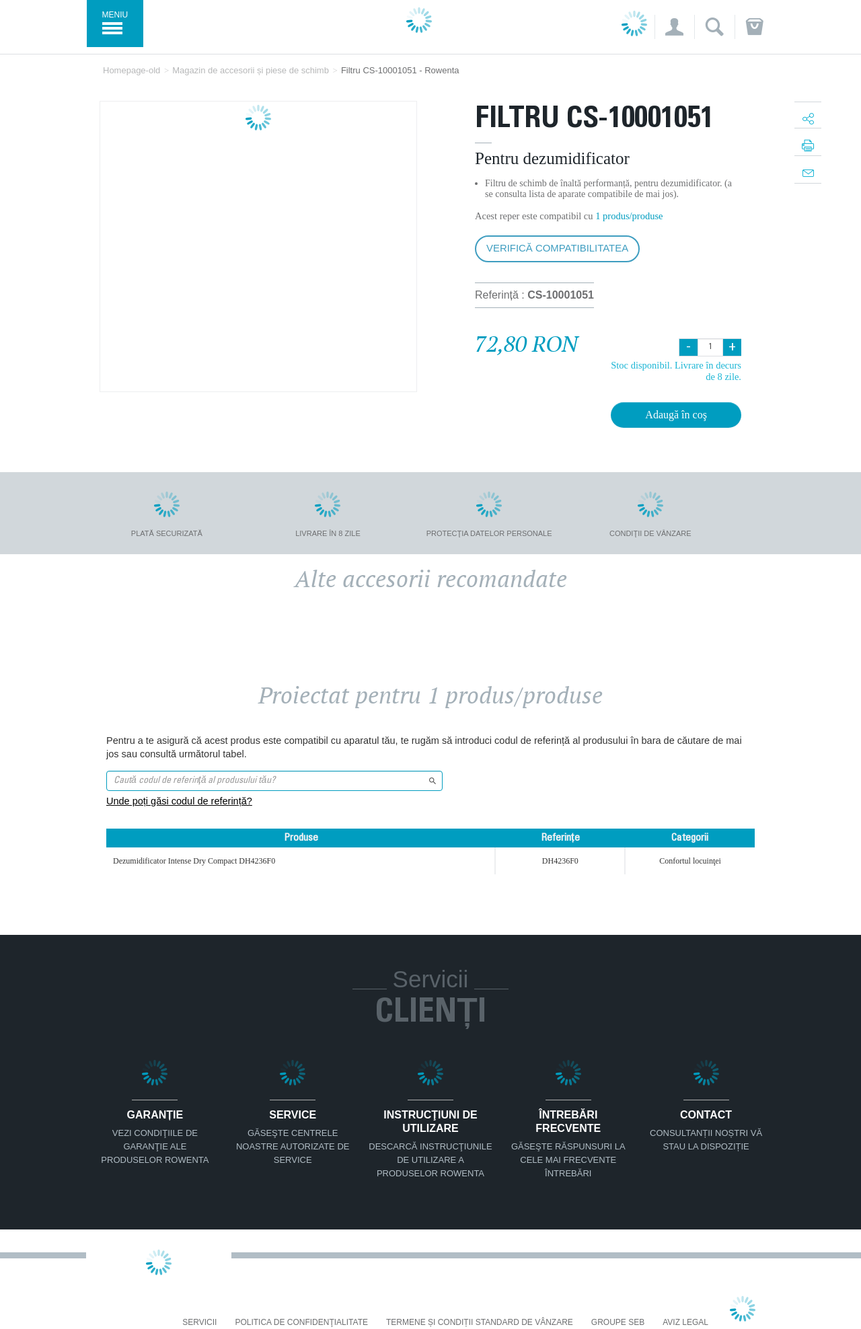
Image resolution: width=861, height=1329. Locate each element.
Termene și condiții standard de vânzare (479, 1322)
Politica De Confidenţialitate (301, 1322)
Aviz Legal (685, 1322)
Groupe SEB (617, 1322)
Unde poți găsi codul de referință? (179, 801)
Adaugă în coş (676, 414)
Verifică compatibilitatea (557, 248)
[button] (674, 27)
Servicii (199, 1322)
